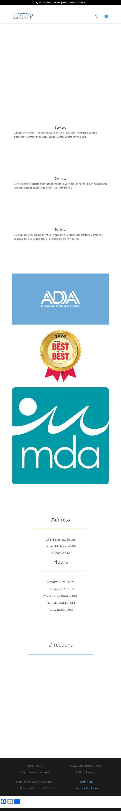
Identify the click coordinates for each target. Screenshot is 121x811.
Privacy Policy (86, 781)
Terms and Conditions (86, 788)
